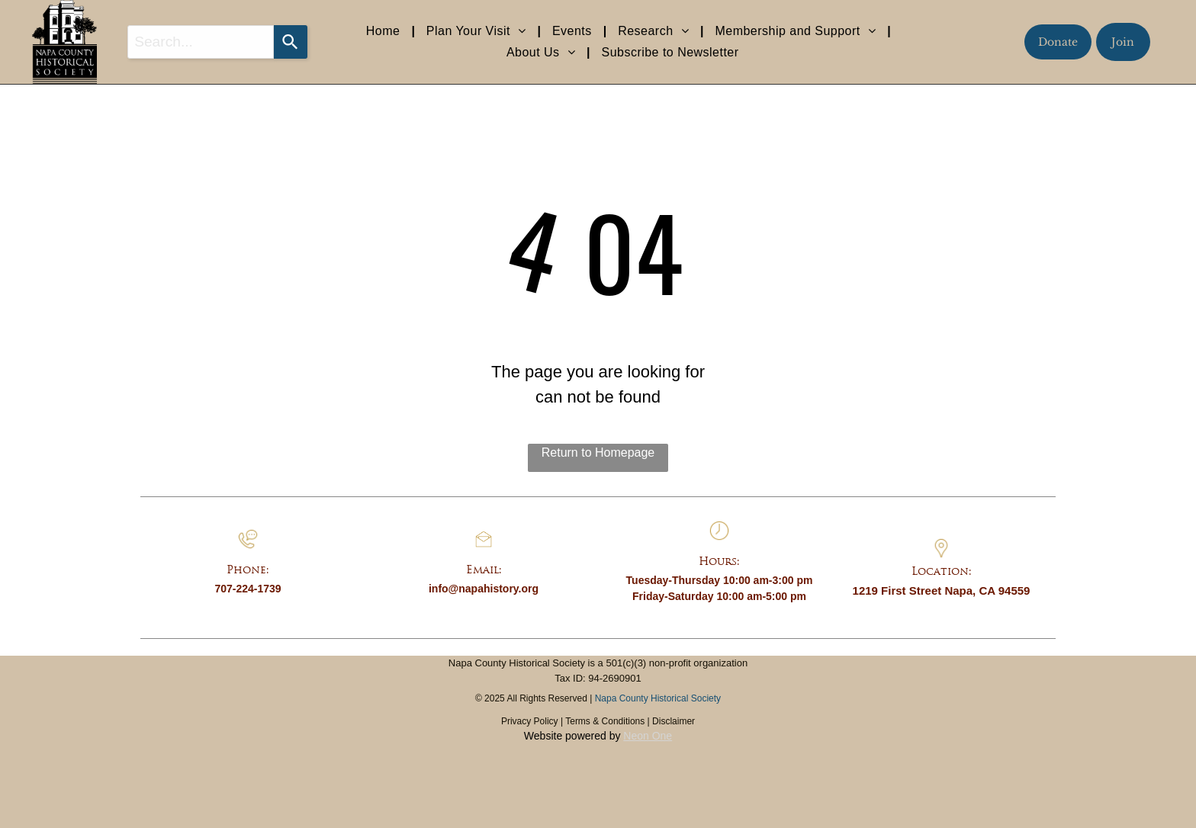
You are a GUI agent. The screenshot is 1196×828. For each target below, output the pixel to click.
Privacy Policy (529, 721)
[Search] (290, 42)
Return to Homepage (598, 452)
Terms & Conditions (605, 721)
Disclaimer (673, 721)
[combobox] (200, 42)
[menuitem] (385, 31)
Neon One (647, 736)
